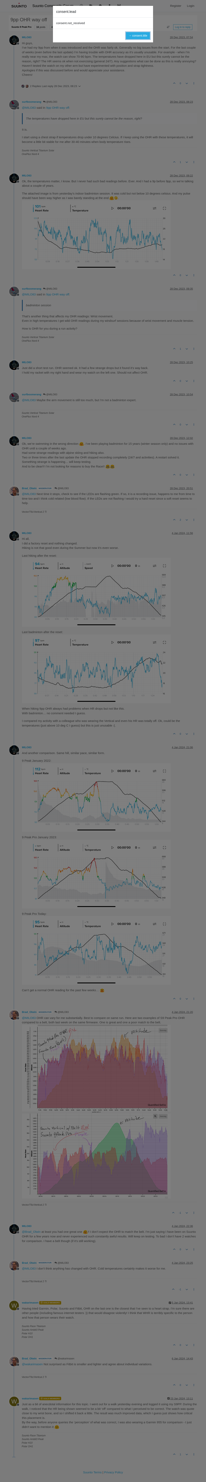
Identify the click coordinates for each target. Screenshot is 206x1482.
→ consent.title (138, 35)
